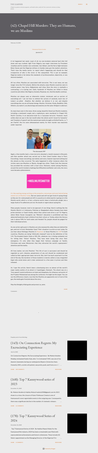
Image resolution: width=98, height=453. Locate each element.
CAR (59, 232)
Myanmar (40, 232)
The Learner (16, 4)
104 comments (20, 369)
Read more (58, 369)
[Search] (80, 4)
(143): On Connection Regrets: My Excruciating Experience (34, 345)
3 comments (19, 442)
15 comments (20, 405)
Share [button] (77, 48)
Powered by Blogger (49, 448)
